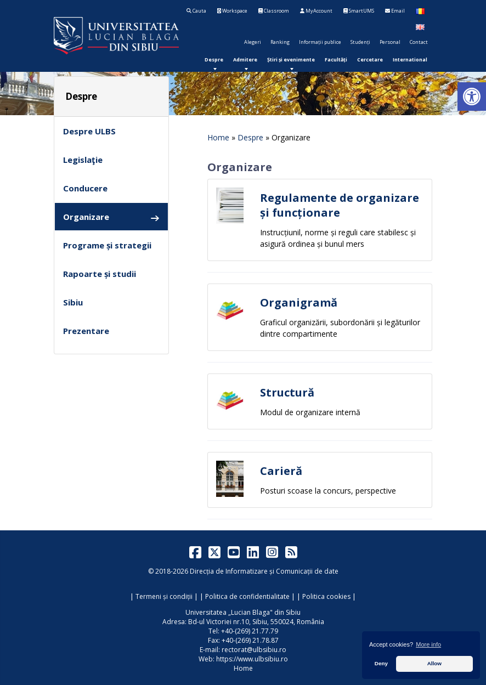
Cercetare (370, 59)
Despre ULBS (89, 131)
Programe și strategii (107, 245)
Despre (214, 59)
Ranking (280, 42)
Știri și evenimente (291, 59)
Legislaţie (83, 159)
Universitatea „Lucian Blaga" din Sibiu (243, 612)
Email (395, 10)
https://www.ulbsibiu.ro (252, 659)
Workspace (232, 10)
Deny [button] (381, 663)
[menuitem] (214, 59)
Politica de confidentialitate (247, 596)
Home (218, 137)
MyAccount (316, 10)
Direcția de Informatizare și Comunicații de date (264, 571)
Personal (390, 42)
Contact (419, 42)
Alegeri (252, 42)
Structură (287, 392)
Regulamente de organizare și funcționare (339, 205)
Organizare (111, 217)
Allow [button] (434, 663)
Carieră (281, 470)
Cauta (196, 10)
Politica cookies (326, 596)
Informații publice (320, 42)
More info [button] (428, 644)
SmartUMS (358, 10)
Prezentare (86, 330)
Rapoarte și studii (99, 273)
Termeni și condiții (164, 596)
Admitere (245, 59)
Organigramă (298, 302)
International (410, 59)
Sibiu (73, 302)
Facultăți (336, 59)
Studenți (360, 42)
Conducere (85, 188)
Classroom (273, 10)
